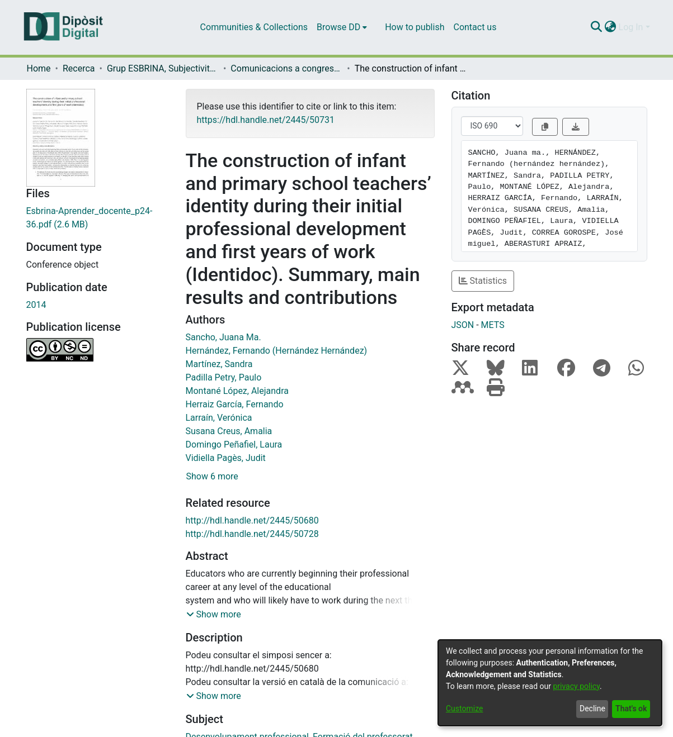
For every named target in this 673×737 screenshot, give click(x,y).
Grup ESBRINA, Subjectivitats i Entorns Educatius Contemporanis (163, 68)
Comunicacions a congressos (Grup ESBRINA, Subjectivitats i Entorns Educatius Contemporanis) (286, 68)
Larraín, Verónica (219, 417)
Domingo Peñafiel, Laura (234, 444)
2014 (36, 304)
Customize (464, 708)
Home (39, 68)
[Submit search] (597, 27)
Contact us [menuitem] (474, 27)
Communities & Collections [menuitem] (254, 27)
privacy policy (576, 686)
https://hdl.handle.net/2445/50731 (266, 120)
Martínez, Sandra (219, 364)
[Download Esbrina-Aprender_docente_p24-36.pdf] (97, 218)
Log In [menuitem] (631, 27)
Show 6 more (212, 476)
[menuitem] (342, 27)
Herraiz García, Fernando (235, 404)
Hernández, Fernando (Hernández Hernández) (277, 350)
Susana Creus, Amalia (229, 431)
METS (493, 325)
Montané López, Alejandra (237, 391)
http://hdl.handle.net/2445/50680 (252, 520)
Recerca (79, 68)
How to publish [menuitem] (414, 27)
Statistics (483, 280)
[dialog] (550, 683)
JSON (462, 325)
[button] (214, 614)
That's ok (631, 708)
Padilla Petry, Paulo (224, 377)
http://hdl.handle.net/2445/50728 (252, 534)
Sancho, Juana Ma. (223, 337)
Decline (592, 708)
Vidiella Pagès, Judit (226, 458)
